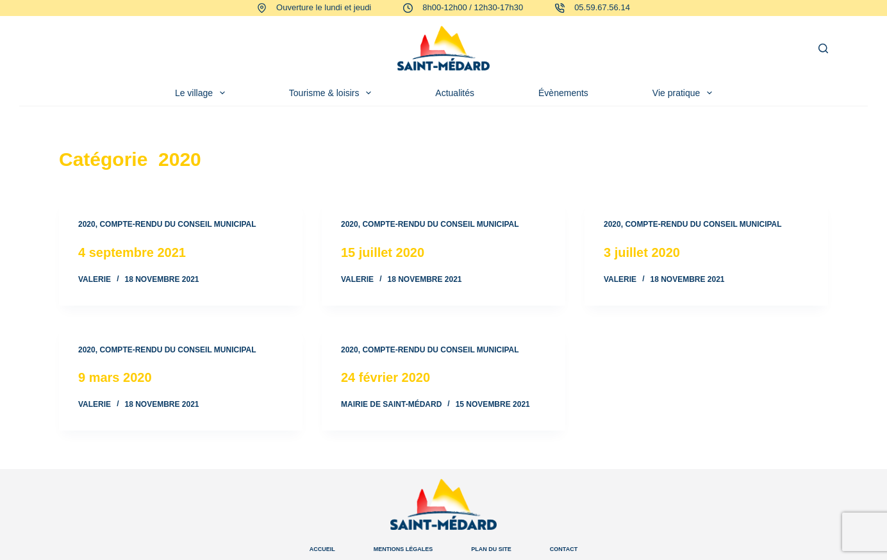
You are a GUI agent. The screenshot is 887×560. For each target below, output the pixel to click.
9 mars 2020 (115, 377)
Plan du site (491, 549)
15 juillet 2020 (382, 252)
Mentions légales (403, 549)
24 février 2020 (385, 377)
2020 (86, 224)
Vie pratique (684, 93)
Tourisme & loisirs (333, 93)
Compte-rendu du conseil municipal (177, 224)
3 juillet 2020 (642, 252)
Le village (202, 93)
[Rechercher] (823, 48)
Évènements (563, 93)
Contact (563, 549)
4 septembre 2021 (132, 252)
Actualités (454, 93)
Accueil (322, 549)
